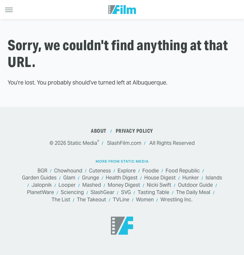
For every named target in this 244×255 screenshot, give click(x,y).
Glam (69, 178)
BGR (42, 171)
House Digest (160, 178)
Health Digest (122, 178)
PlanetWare (40, 192)
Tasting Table (153, 192)
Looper (67, 185)
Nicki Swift (159, 185)
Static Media (82, 143)
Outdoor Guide (195, 185)
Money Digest (124, 185)
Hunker (190, 178)
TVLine (121, 200)
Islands (214, 178)
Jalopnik (41, 185)
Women (145, 200)
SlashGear (102, 192)
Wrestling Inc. (176, 200)
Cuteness (100, 171)
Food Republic (183, 171)
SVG (126, 192)
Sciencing (72, 192)
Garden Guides (39, 178)
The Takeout (91, 200)
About (98, 131)
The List (60, 200)
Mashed (91, 185)
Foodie (150, 171)
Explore (127, 171)
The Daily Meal (193, 192)
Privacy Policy (134, 131)
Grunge (90, 178)
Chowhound (68, 171)
